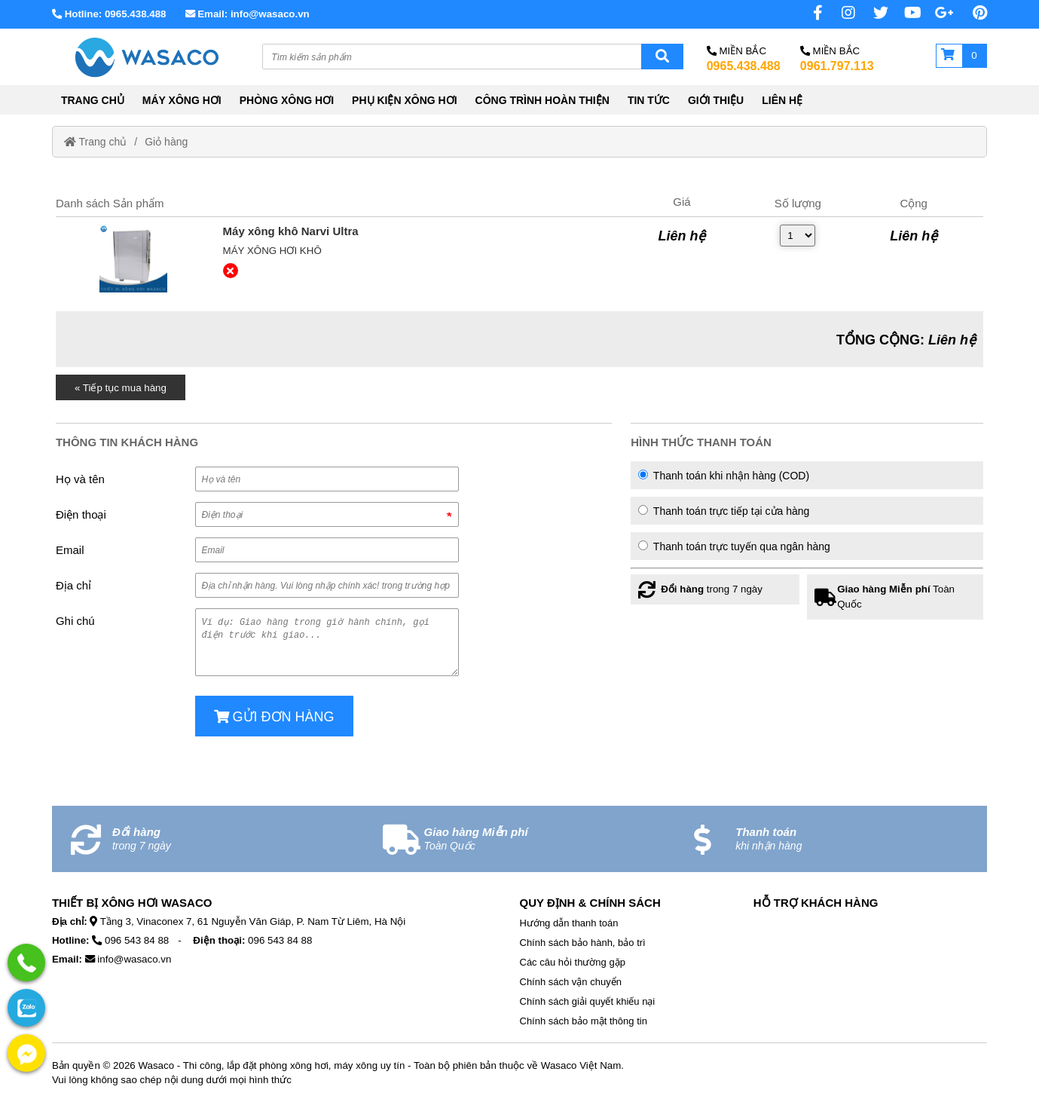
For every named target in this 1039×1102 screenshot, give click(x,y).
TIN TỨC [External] (649, 100)
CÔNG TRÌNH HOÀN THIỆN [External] (542, 100)
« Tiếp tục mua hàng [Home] (121, 387)
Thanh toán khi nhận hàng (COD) (723, 476)
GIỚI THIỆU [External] (716, 100)
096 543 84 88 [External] (137, 940)
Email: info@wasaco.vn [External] (247, 14)
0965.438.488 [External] (744, 66)
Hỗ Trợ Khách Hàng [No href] (816, 902)
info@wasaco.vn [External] (134, 959)
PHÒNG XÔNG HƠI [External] (287, 100)
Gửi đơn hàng (274, 716)
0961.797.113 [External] (837, 66)
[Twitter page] (873, 13)
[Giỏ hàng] (961, 56)
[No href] (906, 13)
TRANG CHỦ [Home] (92, 100)
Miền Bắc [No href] (736, 51)
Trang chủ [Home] (95, 142)
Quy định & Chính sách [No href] (590, 902)
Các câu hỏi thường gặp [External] (572, 962)
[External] (134, 258)
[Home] (145, 57)
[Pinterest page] (972, 13)
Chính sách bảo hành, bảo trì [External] (583, 942)
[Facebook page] (808, 13)
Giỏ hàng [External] (166, 142)
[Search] (662, 56)
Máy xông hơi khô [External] (272, 250)
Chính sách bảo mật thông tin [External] (583, 1021)
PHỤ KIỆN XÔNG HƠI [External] (404, 100)
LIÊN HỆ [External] (782, 100)
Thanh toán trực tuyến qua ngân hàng (734, 546)
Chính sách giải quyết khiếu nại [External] (587, 1001)
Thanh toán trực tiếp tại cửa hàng (723, 511)
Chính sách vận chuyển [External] (571, 981)
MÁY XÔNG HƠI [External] (182, 100)
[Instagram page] (840, 13)
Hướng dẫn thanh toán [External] (569, 923)
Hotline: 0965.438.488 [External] (109, 14)
